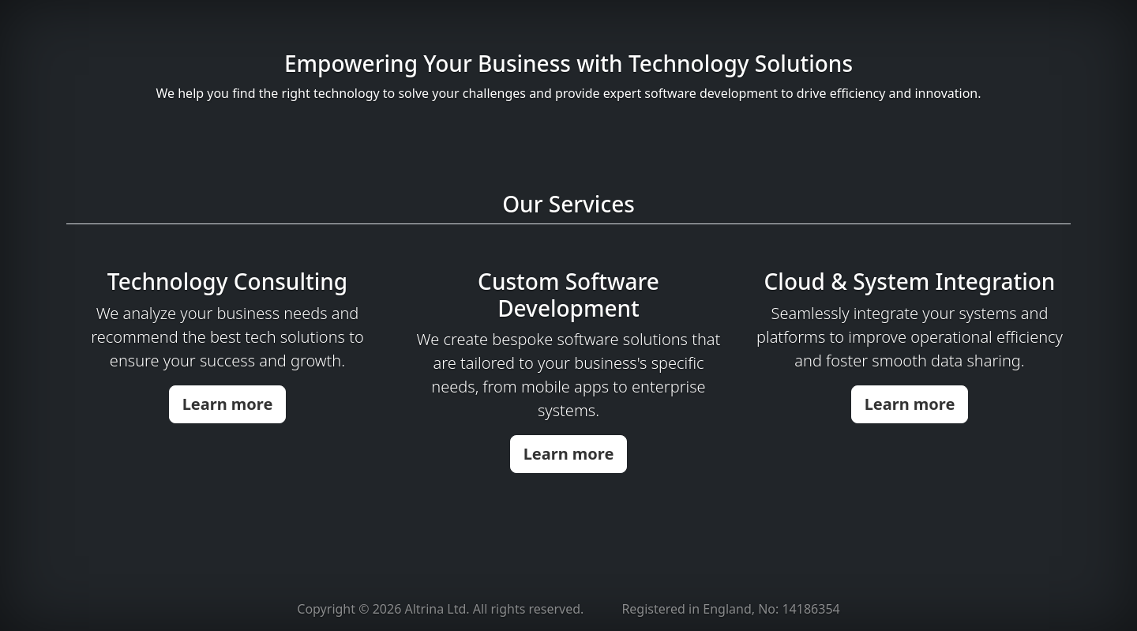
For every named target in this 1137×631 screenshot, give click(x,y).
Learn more (227, 404)
